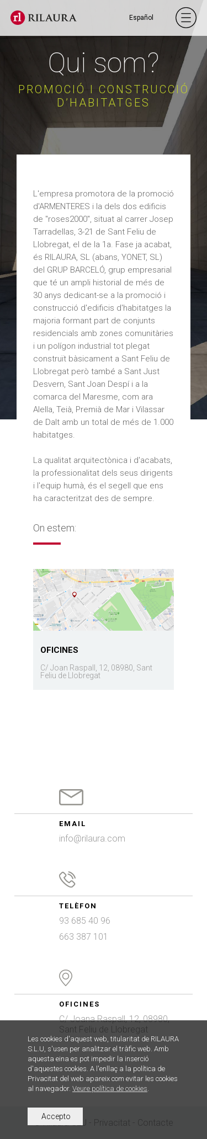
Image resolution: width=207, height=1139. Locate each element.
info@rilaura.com (92, 838)
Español (141, 18)
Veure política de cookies (109, 1088)
